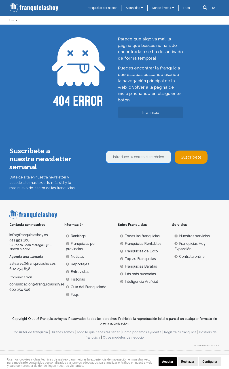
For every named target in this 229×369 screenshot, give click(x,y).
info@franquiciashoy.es (28, 235)
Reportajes (77, 264)
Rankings (76, 236)
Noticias (75, 256)
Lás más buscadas (138, 274)
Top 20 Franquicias (138, 259)
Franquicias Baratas (138, 266)
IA (213, 8)
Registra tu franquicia (180, 332)
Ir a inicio (150, 112)
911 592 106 (19, 240)
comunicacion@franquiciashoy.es (37, 284)
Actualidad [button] (133, 8)
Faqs (186, 8)
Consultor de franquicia (30, 332)
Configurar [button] (209, 361)
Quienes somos (62, 332)
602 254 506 (19, 289)
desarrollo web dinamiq (207, 345)
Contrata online (189, 256)
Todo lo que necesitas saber (98, 332)
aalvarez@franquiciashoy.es (32, 263)
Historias (75, 279)
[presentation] (140, 175)
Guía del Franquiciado (86, 287)
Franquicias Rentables (140, 243)
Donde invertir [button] (161, 8)
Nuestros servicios (192, 236)
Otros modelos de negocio (123, 337)
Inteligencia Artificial (139, 281)
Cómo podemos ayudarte (141, 332)
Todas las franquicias (140, 236)
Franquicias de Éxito (139, 251)
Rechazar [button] (187, 361)
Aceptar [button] (167, 361)
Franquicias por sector (101, 8)
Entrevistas (77, 272)
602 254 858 (19, 269)
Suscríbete (191, 157)
